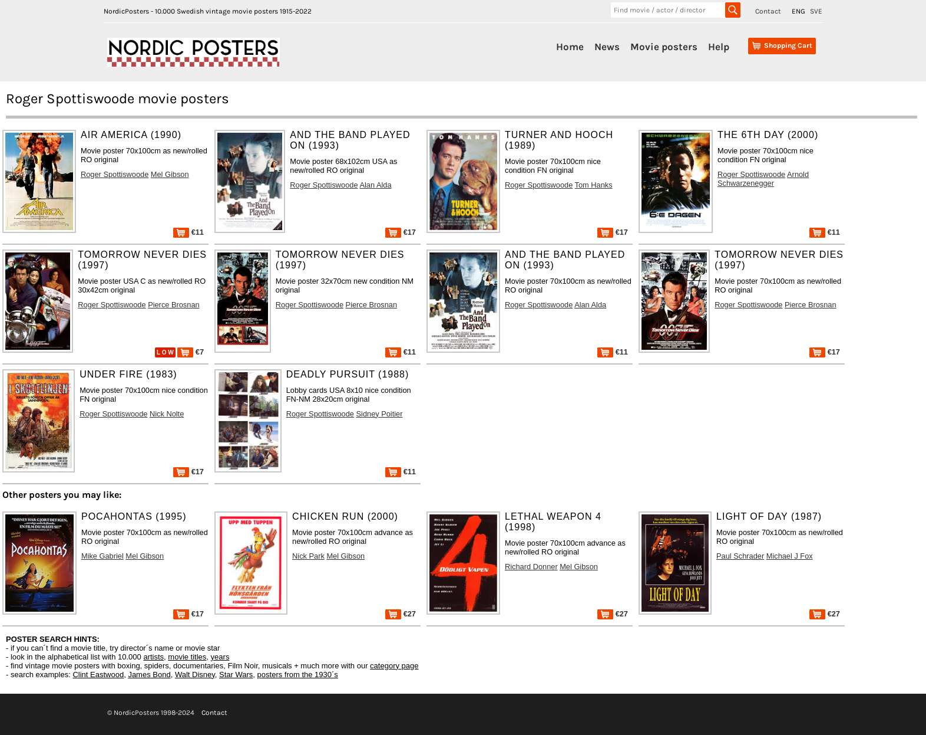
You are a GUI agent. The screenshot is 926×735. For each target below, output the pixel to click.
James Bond (149, 674)
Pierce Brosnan (174, 304)
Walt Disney (195, 674)
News (607, 46)
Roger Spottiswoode (114, 174)
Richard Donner (531, 566)
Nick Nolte (167, 413)
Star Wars (236, 674)
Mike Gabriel (102, 556)
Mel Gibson (170, 174)
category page (394, 665)
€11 (188, 232)
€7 (190, 351)
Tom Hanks (594, 185)
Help (718, 46)
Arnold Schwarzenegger (763, 179)
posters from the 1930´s (297, 674)
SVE (816, 11)
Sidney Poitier (379, 413)
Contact (768, 11)
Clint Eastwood (98, 674)
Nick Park (308, 556)
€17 (400, 232)
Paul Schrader (740, 556)
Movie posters (663, 46)
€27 (400, 613)
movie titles (187, 656)
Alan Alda (375, 185)
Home (570, 46)
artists (153, 656)
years (220, 656)
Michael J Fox (789, 556)
